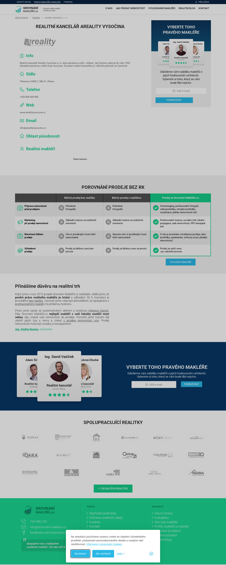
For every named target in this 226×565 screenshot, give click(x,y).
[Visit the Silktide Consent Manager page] (151, 553)
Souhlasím (80, 553)
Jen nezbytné (103, 553)
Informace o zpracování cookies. (104, 544)
